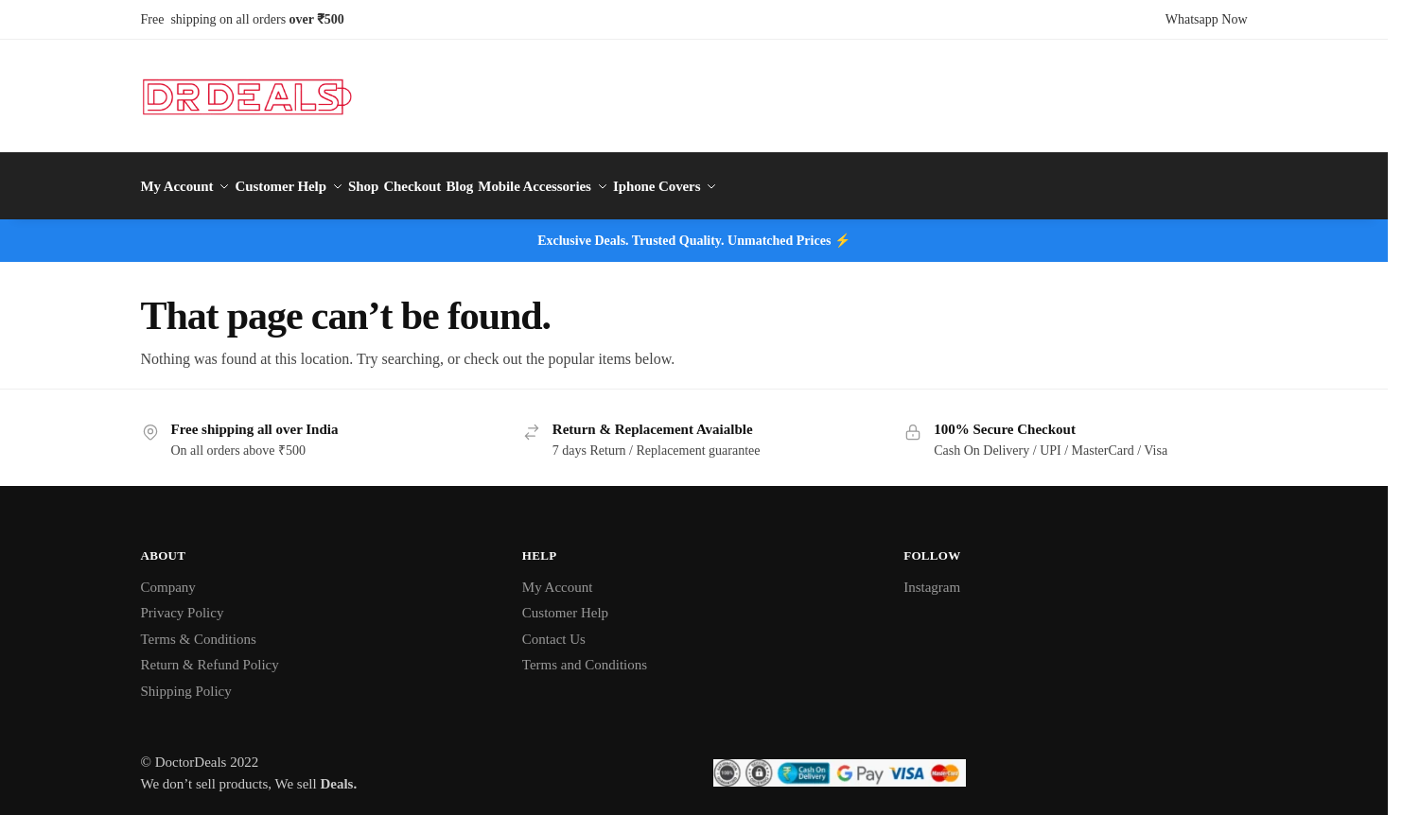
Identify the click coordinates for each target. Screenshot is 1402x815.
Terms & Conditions (198, 628)
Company (168, 576)
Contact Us (554, 628)
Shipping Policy (186, 680)
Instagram (931, 576)
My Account (557, 576)
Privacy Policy (182, 603)
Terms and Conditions (584, 655)
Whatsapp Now (1206, 19)
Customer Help (565, 603)
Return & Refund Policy (210, 655)
